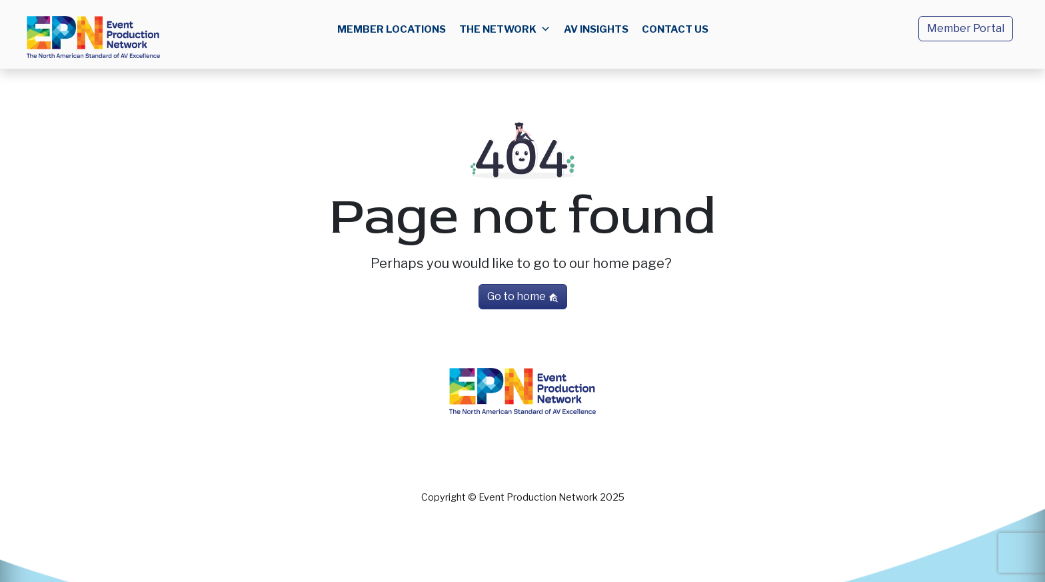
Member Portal (965, 28)
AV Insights (596, 29)
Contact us (675, 29)
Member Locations (391, 29)
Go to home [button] (522, 296)
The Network (504, 29)
